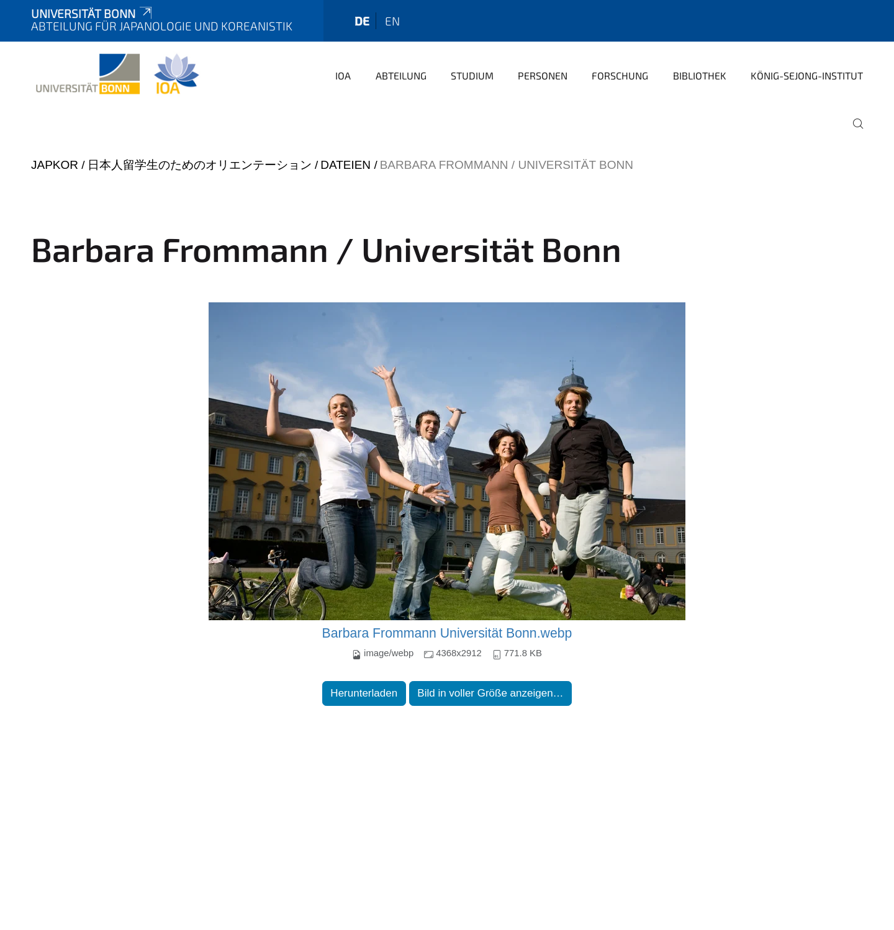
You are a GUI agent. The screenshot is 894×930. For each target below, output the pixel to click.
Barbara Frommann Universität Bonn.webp (447, 633)
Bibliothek (699, 75)
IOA (343, 75)
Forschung (620, 75)
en (392, 21)
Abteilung (401, 75)
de (361, 21)
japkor (54, 164)
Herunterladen (363, 693)
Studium (472, 75)
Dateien (345, 164)
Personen (542, 75)
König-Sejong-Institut (807, 75)
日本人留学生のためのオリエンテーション (200, 164)
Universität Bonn (92, 13)
